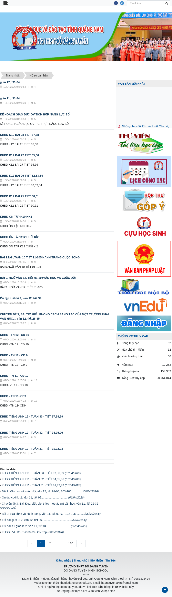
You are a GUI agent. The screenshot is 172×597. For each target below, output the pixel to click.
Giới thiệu (96, 560)
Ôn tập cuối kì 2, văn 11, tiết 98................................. (43, 497)
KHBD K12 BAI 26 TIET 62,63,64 (21, 175)
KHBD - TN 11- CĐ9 (13, 396)
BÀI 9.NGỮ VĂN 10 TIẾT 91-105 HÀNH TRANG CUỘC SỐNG (40, 257)
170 (70, 543)
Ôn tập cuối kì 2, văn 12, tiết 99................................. (34, 298)
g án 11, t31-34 (10, 98)
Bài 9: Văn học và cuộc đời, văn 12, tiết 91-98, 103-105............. (50, 491)
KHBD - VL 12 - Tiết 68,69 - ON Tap (33, 532)
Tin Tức (110, 560)
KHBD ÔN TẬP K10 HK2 (16, 216)
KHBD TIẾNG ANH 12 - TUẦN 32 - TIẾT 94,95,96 (31, 432)
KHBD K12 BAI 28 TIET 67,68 (19, 134)
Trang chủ (80, 560)
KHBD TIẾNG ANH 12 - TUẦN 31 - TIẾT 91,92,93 (31, 448)
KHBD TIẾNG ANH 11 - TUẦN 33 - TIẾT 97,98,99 (41, 473)
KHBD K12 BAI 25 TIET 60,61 (19, 196)
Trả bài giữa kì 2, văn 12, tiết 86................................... (44, 520)
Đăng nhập (63, 560)
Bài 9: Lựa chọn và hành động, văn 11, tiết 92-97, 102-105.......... (51, 513)
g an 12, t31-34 (10, 82)
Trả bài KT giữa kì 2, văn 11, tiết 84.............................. (44, 526)
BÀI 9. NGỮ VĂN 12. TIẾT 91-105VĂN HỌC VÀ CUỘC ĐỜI (38, 277)
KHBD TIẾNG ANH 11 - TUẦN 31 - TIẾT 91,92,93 (41, 485)
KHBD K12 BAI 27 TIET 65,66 (19, 155)
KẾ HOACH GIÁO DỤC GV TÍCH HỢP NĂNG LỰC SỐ (35, 114)
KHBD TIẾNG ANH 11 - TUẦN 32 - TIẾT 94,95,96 (41, 479)
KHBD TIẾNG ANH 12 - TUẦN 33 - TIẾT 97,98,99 (31, 416)
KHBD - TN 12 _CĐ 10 (14, 335)
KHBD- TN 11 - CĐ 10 (14, 375)
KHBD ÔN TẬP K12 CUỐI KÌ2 (19, 237)
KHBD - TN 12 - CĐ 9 (14, 355)
